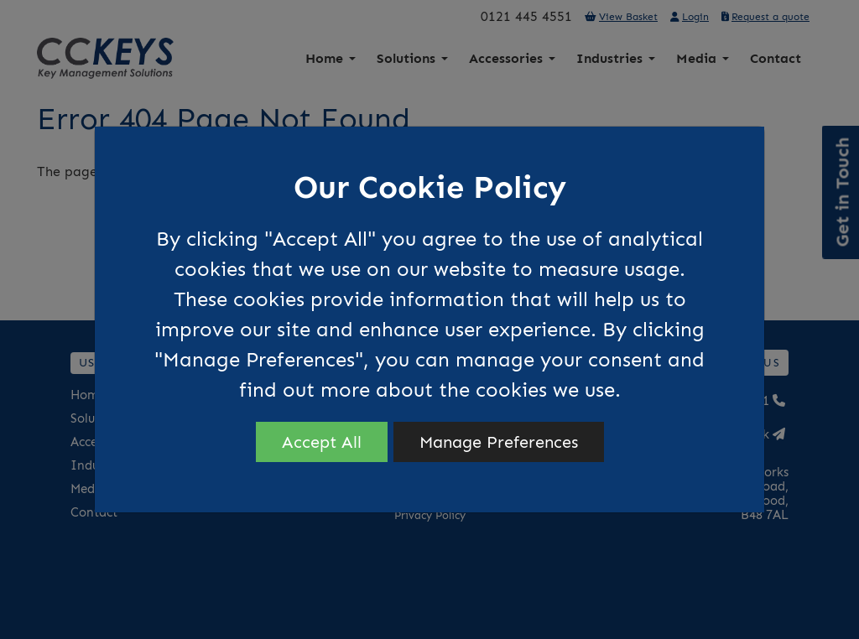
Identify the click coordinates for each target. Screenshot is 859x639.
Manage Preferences (498, 442)
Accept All (322, 442)
